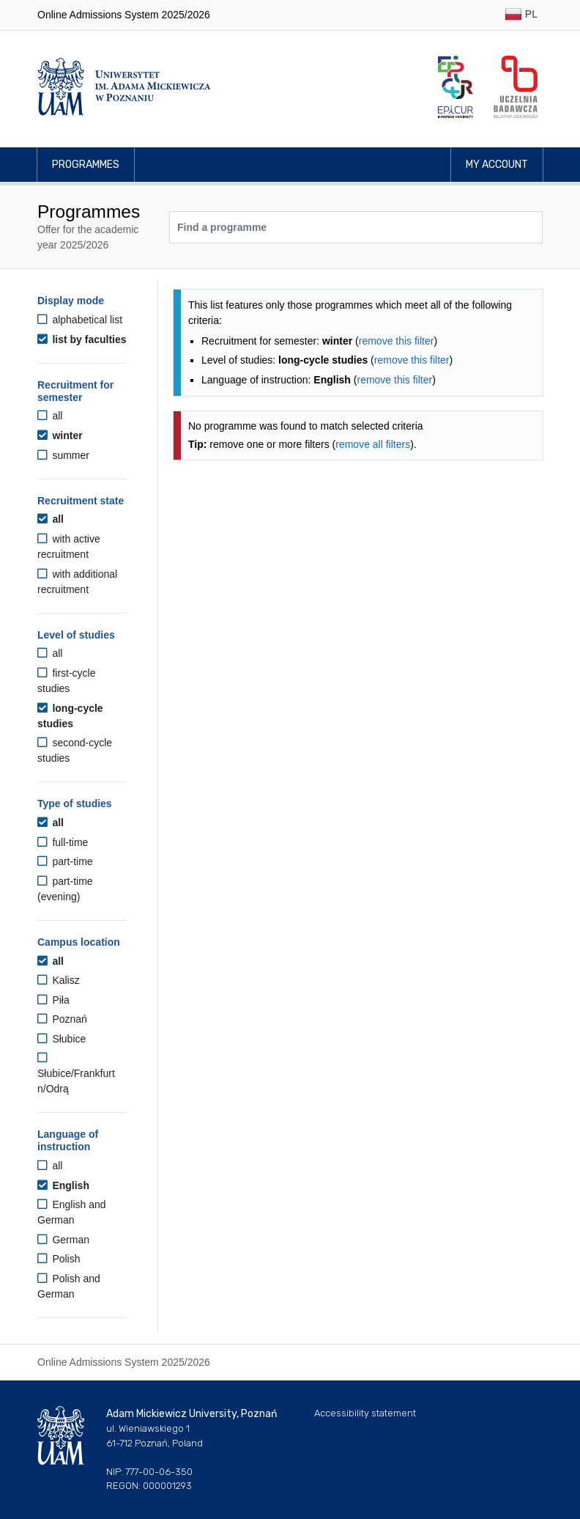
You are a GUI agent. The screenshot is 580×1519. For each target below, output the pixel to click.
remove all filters (372, 444)
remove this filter (396, 341)
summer (63, 455)
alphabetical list (79, 320)
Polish (59, 1259)
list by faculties (82, 339)
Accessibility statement (365, 1413)
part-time (65, 861)
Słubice (61, 1039)
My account (497, 164)
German (63, 1240)
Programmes (85, 164)
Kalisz (58, 980)
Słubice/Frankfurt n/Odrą (76, 1073)
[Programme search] (356, 227)
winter (60, 435)
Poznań (62, 1019)
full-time (62, 842)
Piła (53, 1000)
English (63, 1185)
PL (521, 15)
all (49, 416)
